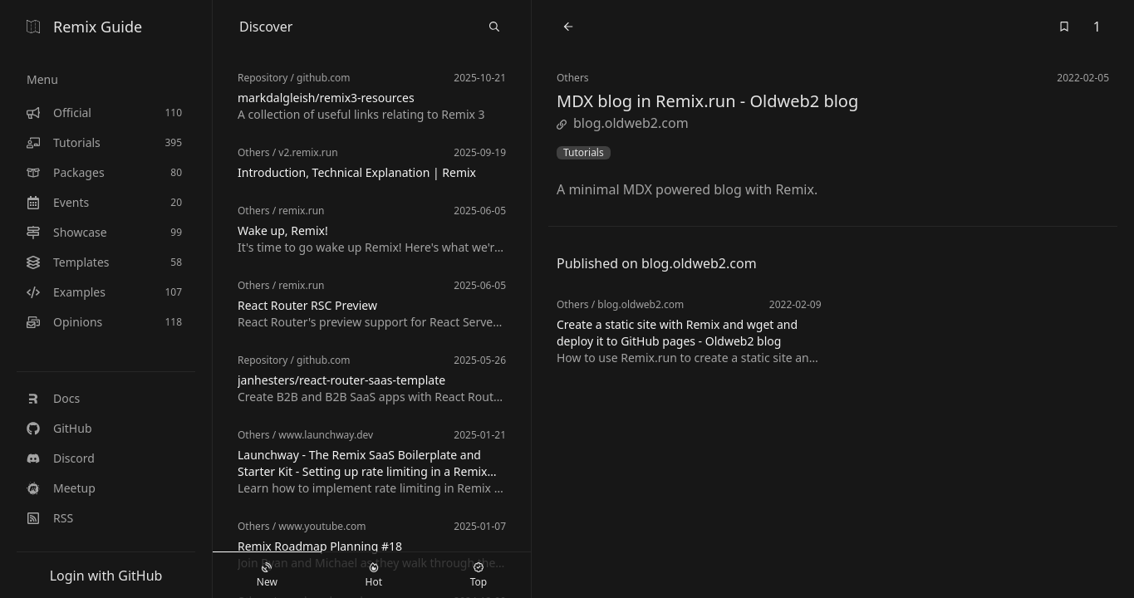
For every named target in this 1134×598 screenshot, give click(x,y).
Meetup (61, 488)
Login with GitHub (106, 575)
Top (478, 575)
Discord (61, 458)
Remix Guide (84, 27)
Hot (374, 575)
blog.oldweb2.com (623, 123)
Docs (53, 398)
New (267, 575)
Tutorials (583, 152)
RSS (50, 518)
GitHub (59, 428)
